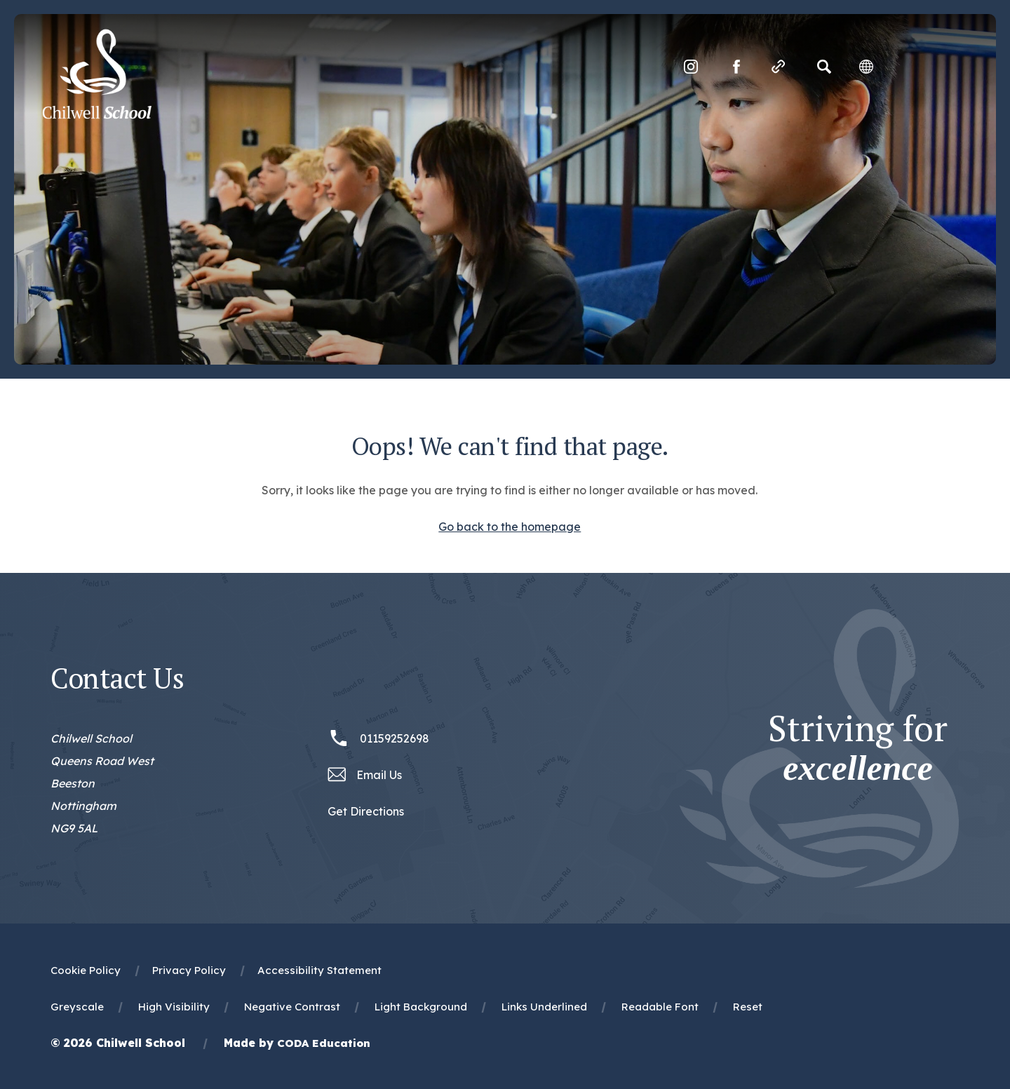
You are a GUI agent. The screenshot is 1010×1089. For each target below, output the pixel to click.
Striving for (858, 748)
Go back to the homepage (509, 527)
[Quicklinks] (778, 66)
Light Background (421, 1006)
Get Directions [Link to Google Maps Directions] (366, 811)
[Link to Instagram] (690, 66)
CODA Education (323, 1043)
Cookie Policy (85, 970)
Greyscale (77, 1006)
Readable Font (660, 1006)
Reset (747, 1006)
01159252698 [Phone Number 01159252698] (394, 738)
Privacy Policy (189, 970)
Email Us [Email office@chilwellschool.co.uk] (379, 775)
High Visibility (174, 1006)
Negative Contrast (292, 1006)
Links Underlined (544, 1006)
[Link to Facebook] (736, 66)
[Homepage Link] (97, 115)
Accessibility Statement (319, 970)
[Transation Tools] (866, 66)
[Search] (824, 66)
